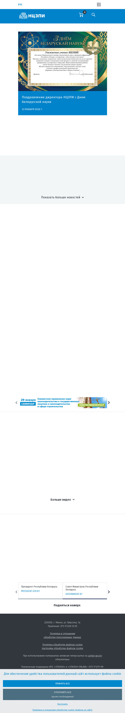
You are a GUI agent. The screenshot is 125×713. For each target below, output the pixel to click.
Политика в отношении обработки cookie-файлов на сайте (62, 710)
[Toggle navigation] (104, 17)
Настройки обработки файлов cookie (62, 648)
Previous (16, 402)
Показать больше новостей (60, 197)
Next (109, 402)
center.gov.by (95, 655)
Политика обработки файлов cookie (62, 644)
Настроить (62, 704)
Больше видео (61, 499)
